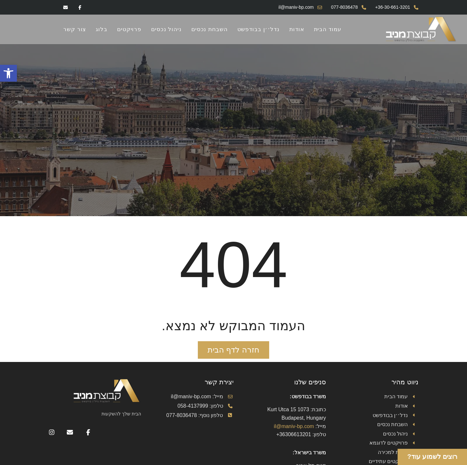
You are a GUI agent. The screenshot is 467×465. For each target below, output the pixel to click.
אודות (296, 29)
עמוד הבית (328, 29)
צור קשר (74, 29)
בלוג (101, 29)
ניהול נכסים (166, 29)
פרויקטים (129, 29)
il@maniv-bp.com (294, 426)
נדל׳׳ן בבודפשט (258, 29)
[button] (8, 73)
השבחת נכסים (209, 29)
